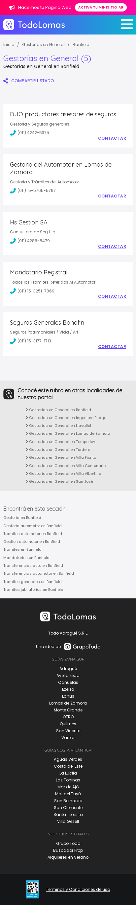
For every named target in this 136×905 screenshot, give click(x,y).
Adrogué (68, 668)
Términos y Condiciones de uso (78, 889)
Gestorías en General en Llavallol (58, 425)
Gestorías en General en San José (59, 481)
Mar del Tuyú (68, 794)
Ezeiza (68, 689)
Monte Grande (68, 710)
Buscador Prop (68, 850)
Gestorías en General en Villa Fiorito (61, 457)
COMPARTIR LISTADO (28, 81)
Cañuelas (68, 682)
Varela (68, 737)
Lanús (68, 696)
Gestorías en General (43, 44)
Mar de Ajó (68, 787)
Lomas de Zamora (68, 703)
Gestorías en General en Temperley (60, 441)
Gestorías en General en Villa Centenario (66, 465)
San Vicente (68, 730)
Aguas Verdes (68, 759)
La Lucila (68, 773)
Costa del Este (68, 766)
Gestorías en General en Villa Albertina (63, 473)
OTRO (68, 717)
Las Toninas (68, 780)
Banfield (81, 44)
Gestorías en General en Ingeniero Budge (66, 417)
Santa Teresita (68, 814)
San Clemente (68, 807)
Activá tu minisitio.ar (100, 7)
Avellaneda (68, 675)
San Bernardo (68, 800)
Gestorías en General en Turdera (58, 449)
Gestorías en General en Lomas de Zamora (68, 433)
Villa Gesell (68, 821)
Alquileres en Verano (68, 857)
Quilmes (68, 724)
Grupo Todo (68, 843)
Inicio (8, 44)
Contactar (112, 138)
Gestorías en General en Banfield (58, 409)
